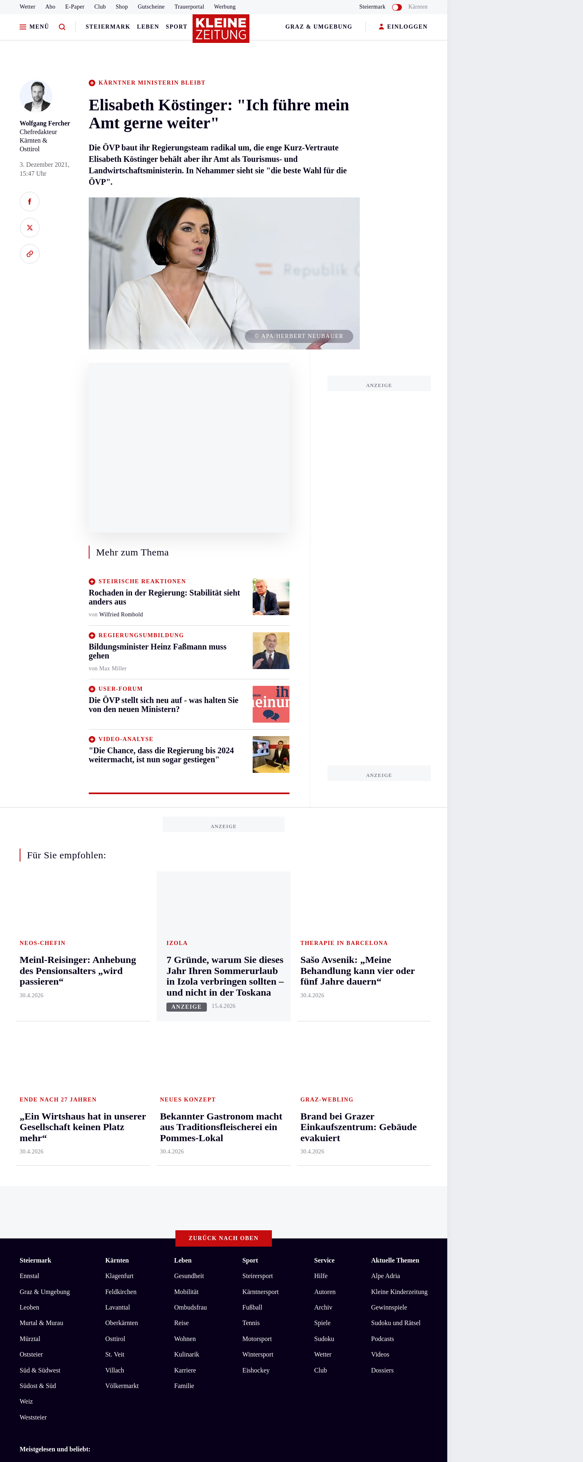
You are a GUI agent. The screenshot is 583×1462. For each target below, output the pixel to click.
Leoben (29, 980)
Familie (184, 1058)
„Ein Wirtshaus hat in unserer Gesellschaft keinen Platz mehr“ (115, 1137)
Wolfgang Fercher (45, 123)
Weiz (26, 1074)
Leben (148, 27)
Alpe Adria (385, 948)
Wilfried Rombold (121, 614)
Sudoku (324, 1011)
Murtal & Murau (41, 995)
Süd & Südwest (40, 1042)
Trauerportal (189, 7)
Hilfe (321, 948)
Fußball (252, 980)
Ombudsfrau (190, 980)
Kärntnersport (260, 964)
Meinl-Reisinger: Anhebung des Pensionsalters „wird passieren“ (118, 1175)
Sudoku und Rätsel (396, 995)
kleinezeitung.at (65, 1236)
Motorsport (257, 1011)
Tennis (251, 995)
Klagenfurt (119, 948)
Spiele (322, 995)
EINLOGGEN (403, 27)
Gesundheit (189, 948)
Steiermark (107, 27)
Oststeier (31, 1027)
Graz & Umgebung (318, 27)
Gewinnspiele (389, 980)
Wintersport (258, 1027)
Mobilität (186, 964)
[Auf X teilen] (30, 227)
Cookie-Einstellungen (231, 1207)
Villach (114, 1042)
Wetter (28, 7)
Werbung (225, 7)
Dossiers (382, 1042)
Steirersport (257, 948)
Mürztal (30, 1011)
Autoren (325, 964)
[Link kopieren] (30, 254)
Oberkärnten (121, 995)
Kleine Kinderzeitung (399, 964)
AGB (65, 1207)
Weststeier (33, 1090)
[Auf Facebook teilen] (30, 201)
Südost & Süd (38, 1058)
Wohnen (185, 1011)
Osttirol (115, 1011)
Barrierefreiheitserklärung (156, 1207)
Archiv (323, 980)
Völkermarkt (122, 1058)
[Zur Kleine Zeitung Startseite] (222, 32)
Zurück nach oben (224, 911)
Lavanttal (117, 980)
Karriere (185, 1042)
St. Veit (114, 1027)
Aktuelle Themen (395, 933)
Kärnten (418, 7)
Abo (50, 7)
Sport (177, 27)
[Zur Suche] (62, 27)
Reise (181, 995)
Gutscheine (151, 7)
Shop (122, 7)
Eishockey (256, 1042)
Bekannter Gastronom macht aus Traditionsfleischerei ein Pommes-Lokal (130, 1150)
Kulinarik (186, 1027)
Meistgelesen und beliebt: (55, 1122)
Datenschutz (95, 1207)
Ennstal (29, 948)
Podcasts (382, 1011)
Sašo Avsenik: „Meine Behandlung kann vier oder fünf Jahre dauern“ (124, 1162)
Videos (380, 1027)
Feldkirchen (120, 964)
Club (100, 7)
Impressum (35, 1207)
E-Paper (75, 7)
